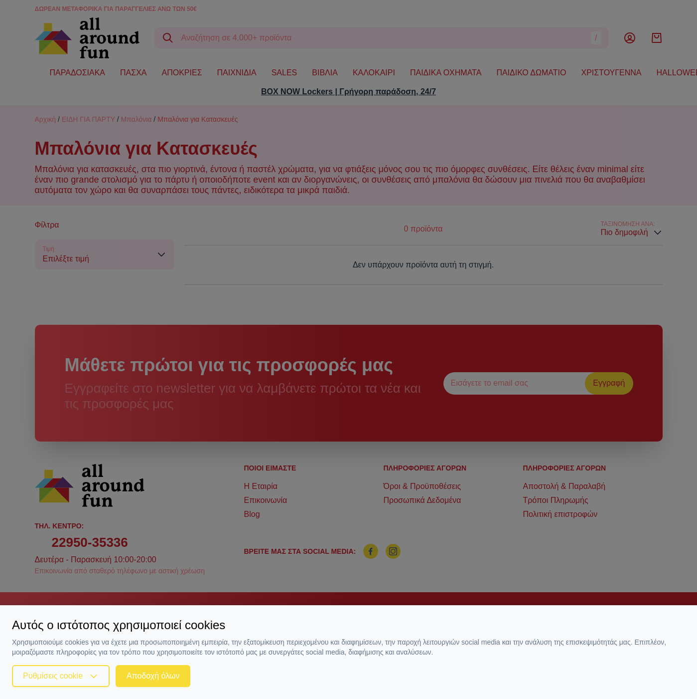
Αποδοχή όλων (153, 676)
